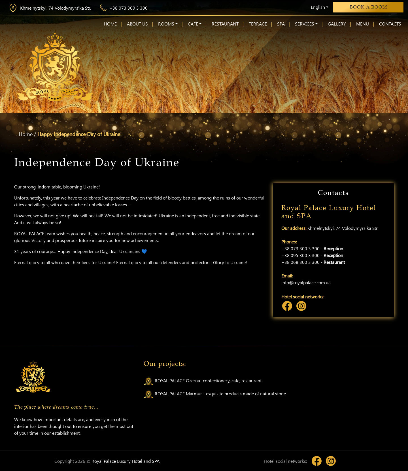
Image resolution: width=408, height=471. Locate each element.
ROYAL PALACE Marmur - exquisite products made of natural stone (215, 394)
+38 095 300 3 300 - (312, 255)
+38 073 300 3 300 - (312, 248)
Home (26, 134)
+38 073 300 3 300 (124, 8)
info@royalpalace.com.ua (306, 282)
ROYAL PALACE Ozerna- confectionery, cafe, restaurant (203, 381)
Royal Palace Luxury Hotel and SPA (126, 461)
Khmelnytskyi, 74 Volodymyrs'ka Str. (50, 8)
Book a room (368, 7)
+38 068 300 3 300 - (313, 262)
